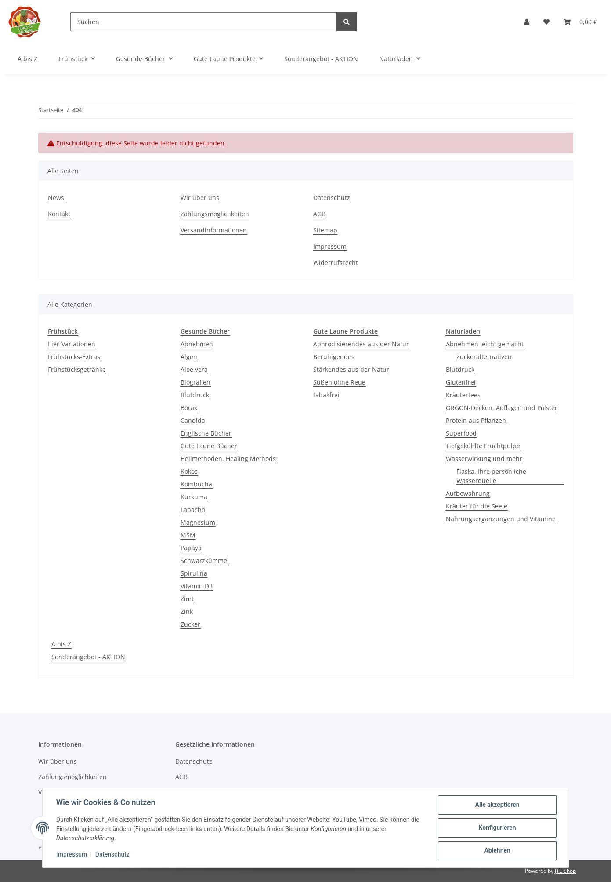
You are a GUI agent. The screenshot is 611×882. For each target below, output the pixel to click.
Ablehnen (497, 850)
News (56, 197)
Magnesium (198, 522)
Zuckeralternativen (484, 356)
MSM (188, 535)
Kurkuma (194, 497)
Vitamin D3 (197, 586)
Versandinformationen (214, 230)
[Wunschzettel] (546, 22)
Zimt (187, 599)
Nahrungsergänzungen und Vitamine (501, 519)
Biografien (195, 382)
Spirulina (194, 573)
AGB (319, 214)
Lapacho (193, 509)
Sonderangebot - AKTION (88, 657)
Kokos (189, 471)
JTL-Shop (565, 871)
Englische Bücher (206, 433)
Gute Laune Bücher (209, 446)
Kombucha (196, 484)
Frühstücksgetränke (77, 369)
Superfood (461, 433)
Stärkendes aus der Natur (351, 369)
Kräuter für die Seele (476, 506)
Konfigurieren (497, 827)
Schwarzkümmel (205, 560)
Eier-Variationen (71, 344)
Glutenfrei (461, 382)
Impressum (330, 246)
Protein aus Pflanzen (476, 420)
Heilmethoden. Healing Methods (228, 458)
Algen (189, 356)
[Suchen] (203, 21)
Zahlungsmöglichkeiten (215, 214)
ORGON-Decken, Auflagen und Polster (501, 407)
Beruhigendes (333, 356)
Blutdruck (195, 395)
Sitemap (325, 230)
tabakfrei (326, 395)
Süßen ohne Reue (339, 382)
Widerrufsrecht (335, 262)
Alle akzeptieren (497, 805)
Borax (189, 407)
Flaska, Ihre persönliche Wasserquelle (491, 476)
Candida (193, 420)
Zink (187, 611)
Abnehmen (197, 344)
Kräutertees (463, 395)
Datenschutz (331, 197)
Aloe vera (194, 369)
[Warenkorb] (580, 22)
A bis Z (61, 644)
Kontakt (59, 214)
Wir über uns (200, 197)
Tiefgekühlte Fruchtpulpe (483, 446)
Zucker (190, 624)
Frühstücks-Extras (74, 356)
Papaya (191, 548)
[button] (526, 22)
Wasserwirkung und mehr (484, 458)
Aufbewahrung (468, 493)
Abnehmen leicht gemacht (485, 344)
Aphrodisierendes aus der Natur (361, 344)
